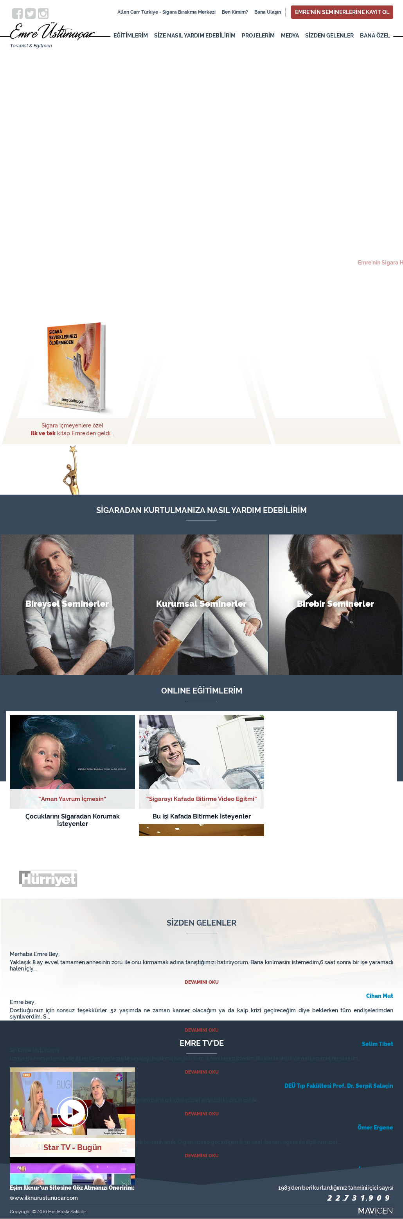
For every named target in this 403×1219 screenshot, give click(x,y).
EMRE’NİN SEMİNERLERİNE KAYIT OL (342, 12)
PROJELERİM (258, 35)
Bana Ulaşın (267, 12)
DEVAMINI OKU (202, 982)
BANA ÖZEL (375, 35)
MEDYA (290, 35)
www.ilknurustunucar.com (44, 1198)
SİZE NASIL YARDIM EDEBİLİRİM (195, 35)
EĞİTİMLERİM (130, 35)
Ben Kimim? (235, 12)
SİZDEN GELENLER (329, 35)
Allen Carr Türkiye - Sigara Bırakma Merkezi (166, 12)
